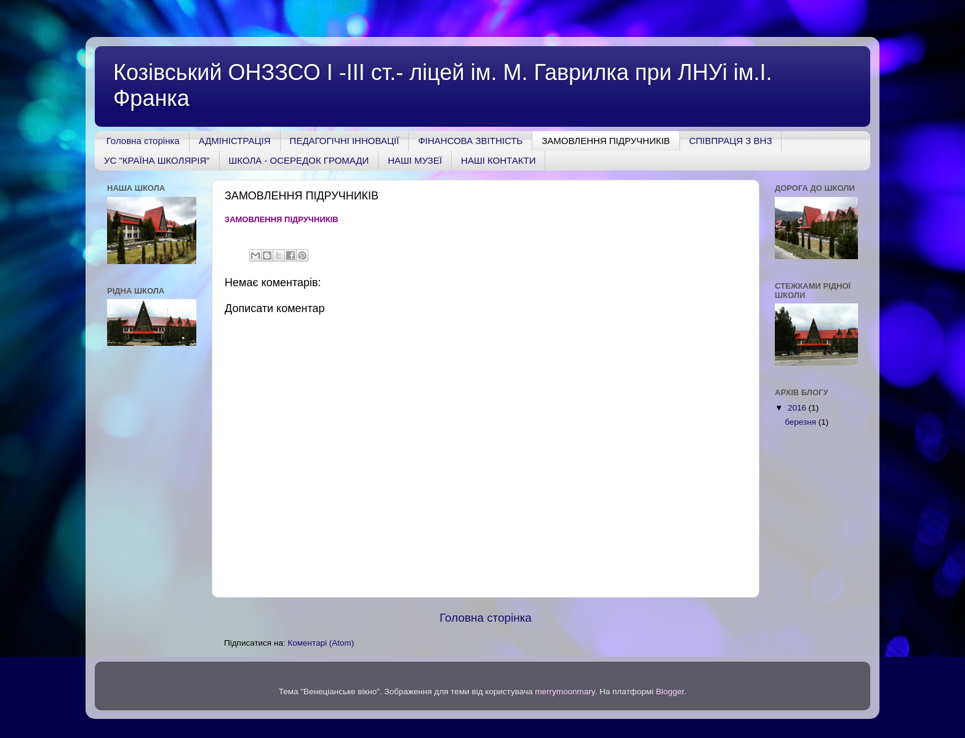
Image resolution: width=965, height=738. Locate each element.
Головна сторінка (143, 140)
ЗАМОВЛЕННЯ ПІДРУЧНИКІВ (606, 140)
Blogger (670, 691)
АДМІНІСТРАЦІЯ (235, 140)
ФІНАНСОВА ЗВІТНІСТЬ (470, 140)
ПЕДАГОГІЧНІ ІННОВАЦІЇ (344, 140)
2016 (798, 407)
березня (802, 422)
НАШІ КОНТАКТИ (498, 160)
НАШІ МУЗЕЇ (415, 160)
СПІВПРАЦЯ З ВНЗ (730, 140)
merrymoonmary (565, 691)
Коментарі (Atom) (320, 643)
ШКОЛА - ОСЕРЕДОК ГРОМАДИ (299, 160)
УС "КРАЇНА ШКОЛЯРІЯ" (157, 160)
